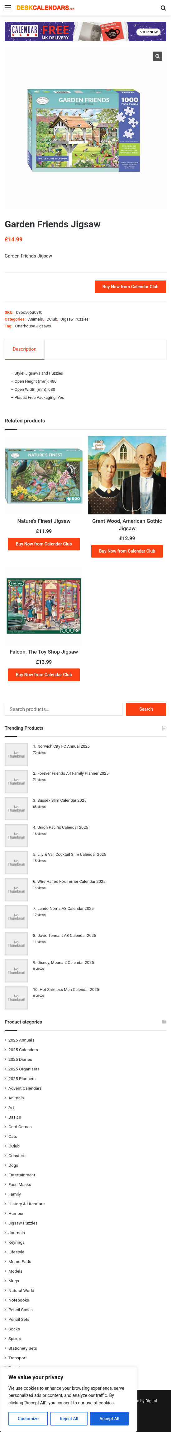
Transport (17, 1357)
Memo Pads (19, 1261)
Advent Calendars (25, 1088)
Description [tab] (24, 349)
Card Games (20, 1126)
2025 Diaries (20, 1059)
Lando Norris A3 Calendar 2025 (65, 908)
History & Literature (26, 1203)
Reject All (69, 1418)
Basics (14, 1117)
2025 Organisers (24, 1068)
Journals (16, 1232)
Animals (35, 319)
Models (15, 1271)
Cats (12, 1136)
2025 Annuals (21, 1040)
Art (11, 1107)
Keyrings (16, 1242)
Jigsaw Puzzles (74, 319)
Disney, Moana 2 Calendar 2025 (65, 962)
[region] (68, 1399)
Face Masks (19, 1184)
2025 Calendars (23, 1049)
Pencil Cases (20, 1309)
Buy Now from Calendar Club (130, 286)
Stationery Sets (22, 1348)
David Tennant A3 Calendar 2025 (66, 935)
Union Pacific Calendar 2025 (62, 827)
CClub (51, 319)
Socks (14, 1328)
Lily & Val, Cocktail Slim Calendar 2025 (71, 854)
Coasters (16, 1155)
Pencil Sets (18, 1319)
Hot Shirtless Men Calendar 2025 (69, 989)
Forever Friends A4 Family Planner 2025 (73, 773)
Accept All (109, 1418)
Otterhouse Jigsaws (33, 326)
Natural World (21, 1290)
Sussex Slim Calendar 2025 (62, 800)
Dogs (13, 1165)
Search (146, 709)
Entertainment (21, 1174)
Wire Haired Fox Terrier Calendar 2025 (71, 881)
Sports (14, 1338)
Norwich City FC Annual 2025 (63, 746)
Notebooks (18, 1299)
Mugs (13, 1280)
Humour (16, 1213)
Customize (28, 1418)
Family (14, 1194)
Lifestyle (16, 1251)
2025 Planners (22, 1078)
